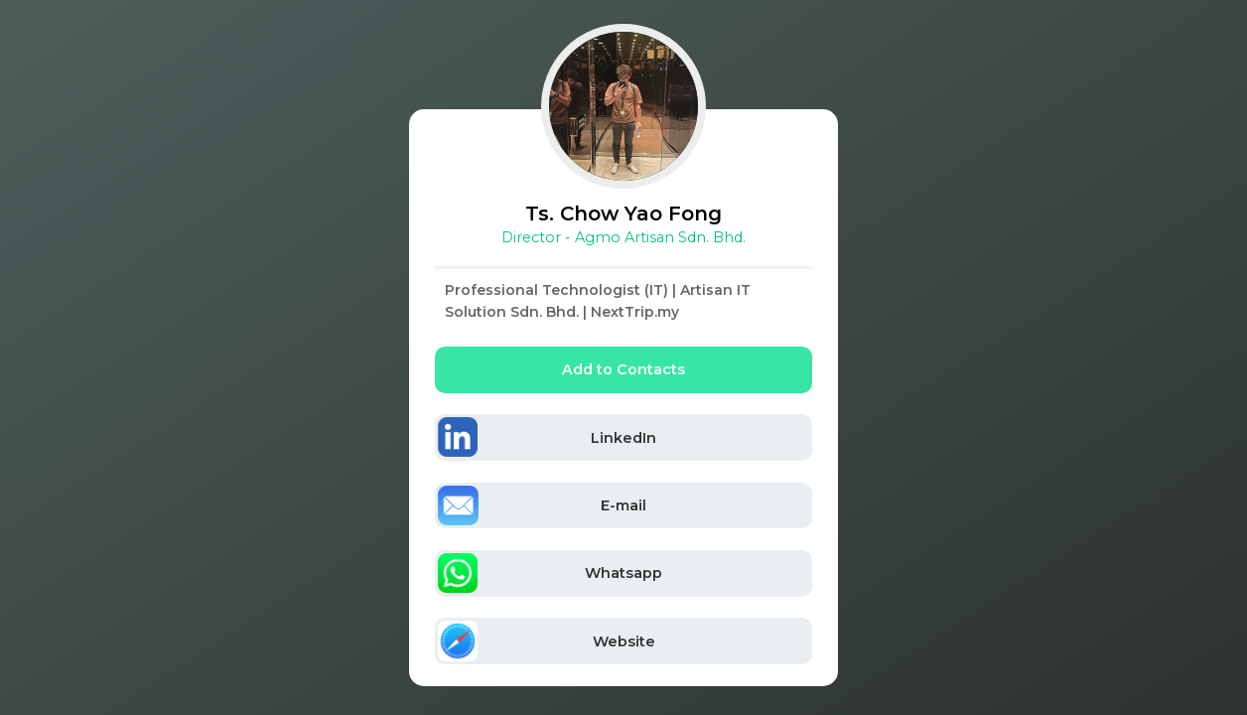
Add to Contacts (623, 369)
